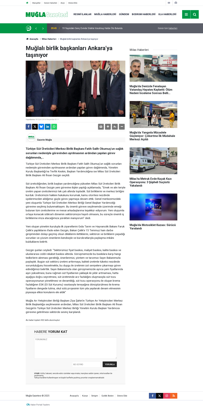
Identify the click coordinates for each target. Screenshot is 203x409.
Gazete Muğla (44, 139)
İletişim (94, 396)
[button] (108, 127)
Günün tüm (167, 28)
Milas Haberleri (49, 39)
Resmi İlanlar (82, 14)
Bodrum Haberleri (143, 14)
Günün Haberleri (50, 3)
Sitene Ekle (72, 3)
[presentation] (35, 28)
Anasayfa (32, 39)
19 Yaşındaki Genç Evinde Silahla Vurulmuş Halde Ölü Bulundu (92, 28)
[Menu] (186, 14)
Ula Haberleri (167, 14)
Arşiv (63, 3)
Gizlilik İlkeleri (108, 396)
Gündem (124, 14)
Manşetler (36, 3)
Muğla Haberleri (105, 14)
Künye (85, 396)
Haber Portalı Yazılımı (40, 405)
